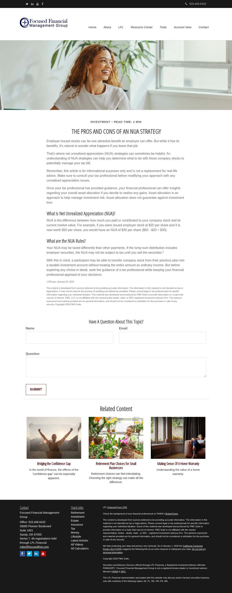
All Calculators (80, 548)
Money (75, 532)
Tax (73, 528)
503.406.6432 (195, 3)
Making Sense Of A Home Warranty (178, 463)
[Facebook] (42, 4)
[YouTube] (37, 4)
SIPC (123, 571)
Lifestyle (76, 536)
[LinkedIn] (32, 4)
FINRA (115, 571)
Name (30, 328)
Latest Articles (79, 540)
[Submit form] (36, 389)
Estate (75, 520)
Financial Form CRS (117, 507)
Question (32, 353)
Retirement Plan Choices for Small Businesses (116, 465)
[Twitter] (27, 4)
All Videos (77, 544)
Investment (77, 516)
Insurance (77, 524)
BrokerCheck (171, 513)
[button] (108, 24)
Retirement (77, 512)
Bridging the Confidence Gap (54, 463)
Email (123, 328)
